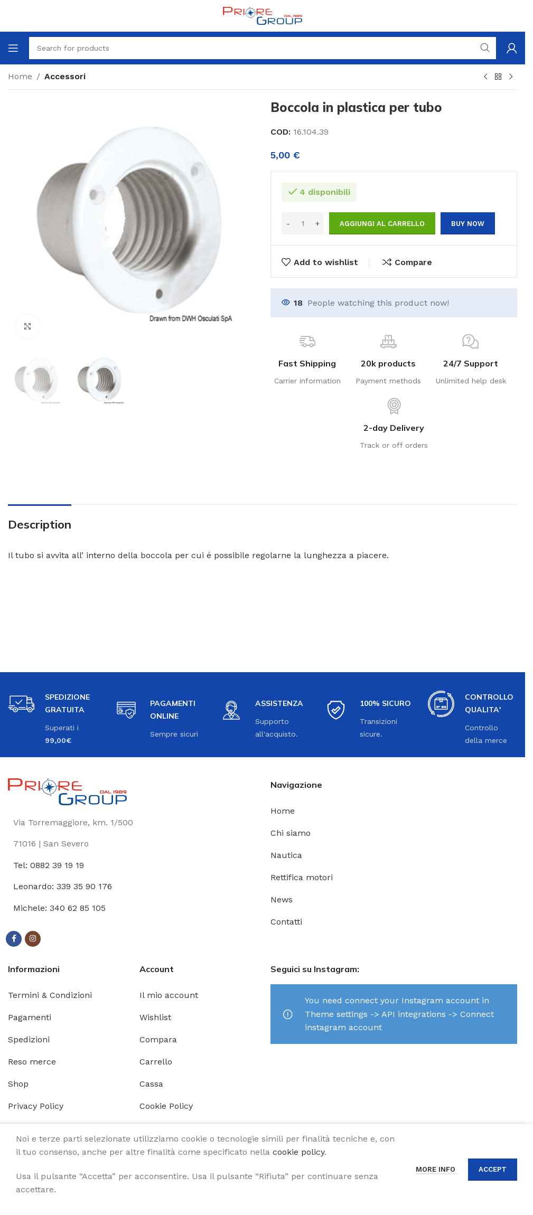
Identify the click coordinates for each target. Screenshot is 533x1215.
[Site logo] (262, 15)
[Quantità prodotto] (303, 223)
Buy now (467, 224)
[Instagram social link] (33, 939)
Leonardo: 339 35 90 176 (62, 886)
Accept (493, 1169)
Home (20, 76)
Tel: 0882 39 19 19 (48, 865)
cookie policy (298, 1152)
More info (436, 1169)
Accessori (65, 76)
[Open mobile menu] (13, 48)
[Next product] (510, 77)
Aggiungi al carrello (382, 224)
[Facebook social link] (14, 939)
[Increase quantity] (317, 223)
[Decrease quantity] (288, 223)
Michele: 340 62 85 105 (59, 908)
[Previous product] (485, 77)
